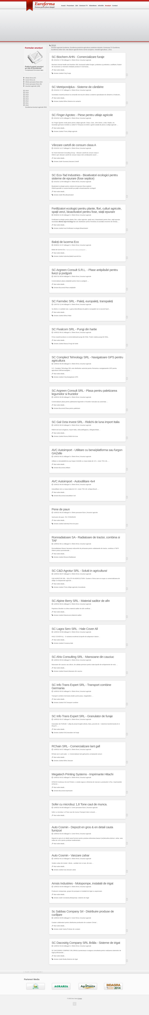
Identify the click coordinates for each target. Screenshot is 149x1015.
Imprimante (69, 791)
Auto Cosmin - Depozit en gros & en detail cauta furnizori (82, 828)
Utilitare (67, 467)
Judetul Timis (63, 131)
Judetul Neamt (63, 671)
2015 (27, 97)
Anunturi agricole (85, 60)
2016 (27, 95)
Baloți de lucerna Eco (65, 242)
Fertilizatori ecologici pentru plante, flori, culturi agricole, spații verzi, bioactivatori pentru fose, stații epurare (87, 210)
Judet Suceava (63, 161)
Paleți (69, 315)
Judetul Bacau (63, 343)
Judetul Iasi (62, 228)
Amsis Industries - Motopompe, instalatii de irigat (82, 883)
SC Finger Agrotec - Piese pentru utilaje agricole (82, 115)
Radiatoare (72, 557)
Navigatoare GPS (72, 377)
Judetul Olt (62, 702)
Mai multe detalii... (59, 70)
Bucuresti (62, 287)
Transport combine (72, 702)
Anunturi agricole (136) (32, 86)
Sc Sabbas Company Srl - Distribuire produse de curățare (83, 913)
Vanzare (71, 161)
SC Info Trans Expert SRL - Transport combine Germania (81, 686)
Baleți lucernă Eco (75, 256)
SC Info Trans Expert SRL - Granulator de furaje (82, 716)
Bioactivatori (70, 195)
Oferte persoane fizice (78, 512)
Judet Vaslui (63, 929)
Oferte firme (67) (30, 78)
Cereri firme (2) (30, 80)
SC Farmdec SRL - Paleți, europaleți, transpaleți (82, 301)
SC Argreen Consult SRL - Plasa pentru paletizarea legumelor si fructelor (84, 392)
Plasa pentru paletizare (72, 408)
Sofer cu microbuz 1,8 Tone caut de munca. (79, 804)
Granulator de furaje (72, 732)
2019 (27, 90)
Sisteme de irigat (83, 898)
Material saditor (77, 615)
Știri (76, 5)
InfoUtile (101, 5)
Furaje (69, 73)
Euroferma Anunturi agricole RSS (36, 107)
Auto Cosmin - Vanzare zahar (70, 855)
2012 (27, 101)
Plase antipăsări (70, 287)
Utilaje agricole (72, 131)
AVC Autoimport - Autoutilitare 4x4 (73, 481)
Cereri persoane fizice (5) (33, 84)
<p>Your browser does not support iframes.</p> (75, 27)
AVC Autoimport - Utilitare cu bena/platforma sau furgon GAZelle (87, 451)
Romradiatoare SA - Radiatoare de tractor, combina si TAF (86, 539)
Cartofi (76, 161)
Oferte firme (75, 60)
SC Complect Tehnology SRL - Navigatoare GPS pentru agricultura (87, 358)
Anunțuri (108, 5)
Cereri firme (75, 834)
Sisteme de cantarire (74, 101)
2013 (27, 99)
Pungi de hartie (73, 343)
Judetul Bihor (63, 101)
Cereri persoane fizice (78, 807)
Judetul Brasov (63, 557)
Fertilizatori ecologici (73, 228)
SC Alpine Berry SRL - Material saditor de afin (81, 600)
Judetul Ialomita (64, 256)
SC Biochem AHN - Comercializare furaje (78, 57)
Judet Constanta (64, 898)
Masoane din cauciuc (75, 671)
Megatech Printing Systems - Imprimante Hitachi (82, 774)
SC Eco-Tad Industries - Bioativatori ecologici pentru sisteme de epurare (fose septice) (85, 176)
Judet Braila (63, 959)
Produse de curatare (73, 929)
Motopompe (74, 898)
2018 (27, 93)
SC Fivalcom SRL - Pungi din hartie (74, 329)
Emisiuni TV (83, 5)
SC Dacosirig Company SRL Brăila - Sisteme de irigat (86, 942)
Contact (115, 5)
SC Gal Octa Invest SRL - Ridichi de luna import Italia (85, 422)
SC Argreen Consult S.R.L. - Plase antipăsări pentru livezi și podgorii (85, 271)
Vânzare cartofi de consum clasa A (74, 145)
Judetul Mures (63, 436)
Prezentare (70, 5)
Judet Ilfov (62, 195)
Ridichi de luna (73, 436)
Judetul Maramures (65, 615)
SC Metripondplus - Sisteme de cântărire (77, 87)
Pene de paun (61, 509)
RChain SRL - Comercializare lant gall (76, 746)
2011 (27, 103)
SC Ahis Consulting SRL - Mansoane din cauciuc (83, 656)
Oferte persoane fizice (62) (34, 82)
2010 (27, 105)
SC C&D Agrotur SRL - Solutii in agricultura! (79, 570)
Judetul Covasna (64, 643)
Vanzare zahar (71, 870)
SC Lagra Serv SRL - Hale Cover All (75, 628)
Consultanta (81, 587)
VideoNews (93, 5)
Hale (71, 643)
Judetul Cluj (62, 73)
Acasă (63, 5)
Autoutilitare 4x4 (70, 495)
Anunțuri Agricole (36, 972)
